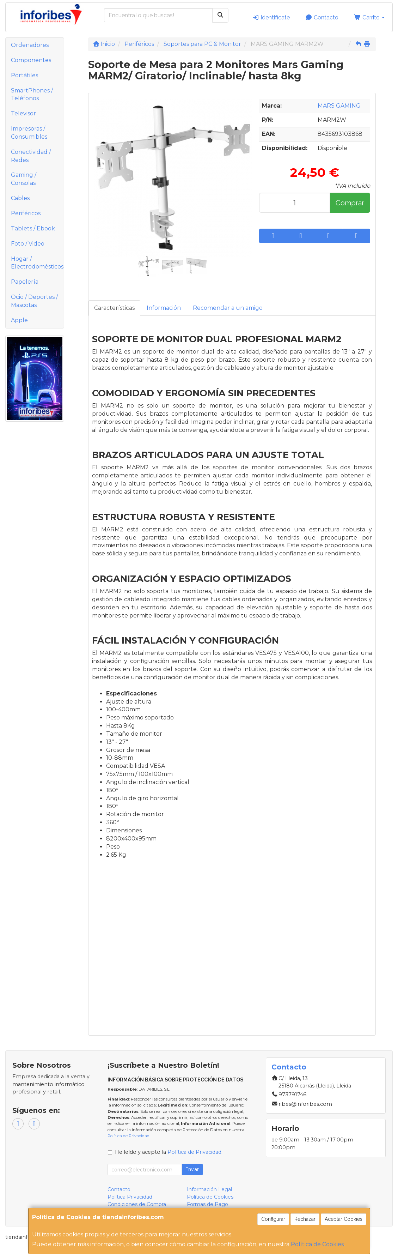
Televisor (23, 113)
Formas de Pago (207, 1204)
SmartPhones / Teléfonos (32, 94)
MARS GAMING (339, 105)
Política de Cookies (317, 1244)
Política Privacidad (130, 1197)
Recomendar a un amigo (228, 308)
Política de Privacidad (128, 1135)
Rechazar (305, 1219)
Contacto (321, 17)
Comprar (350, 203)
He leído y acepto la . (168, 1152)
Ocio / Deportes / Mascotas (34, 301)
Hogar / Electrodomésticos (37, 262)
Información (164, 308)
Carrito (369, 17)
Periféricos (26, 213)
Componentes (31, 60)
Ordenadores (30, 45)
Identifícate (271, 17)
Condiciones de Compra (137, 1204)
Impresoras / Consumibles (29, 132)
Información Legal (209, 1189)
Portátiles (24, 75)
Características (114, 308)
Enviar (192, 1169)
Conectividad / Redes (31, 156)
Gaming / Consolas (23, 178)
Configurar (273, 1219)
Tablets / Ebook (33, 228)
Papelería (24, 281)
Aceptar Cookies (343, 1219)
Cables (20, 198)
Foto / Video (27, 243)
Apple (19, 320)
